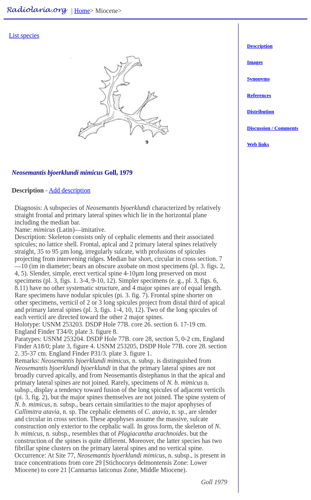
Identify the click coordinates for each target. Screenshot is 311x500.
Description (260, 46)
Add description (70, 190)
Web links (258, 144)
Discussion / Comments (272, 128)
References (259, 95)
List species (24, 35)
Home (82, 10)
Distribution (260, 111)
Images (255, 62)
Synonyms (258, 79)
